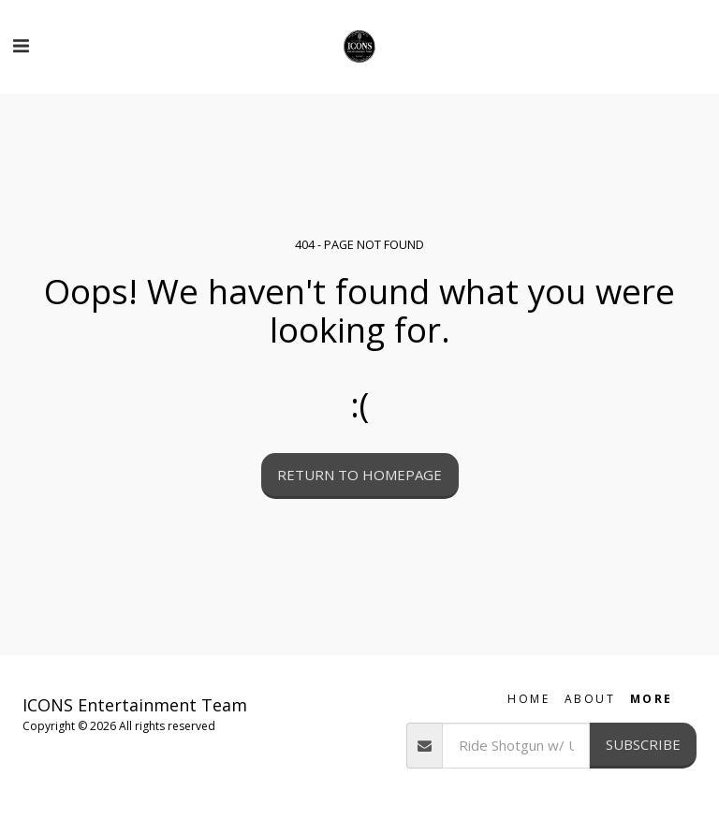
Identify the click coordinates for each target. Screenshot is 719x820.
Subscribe (643, 744)
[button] (21, 45)
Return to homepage (359, 474)
